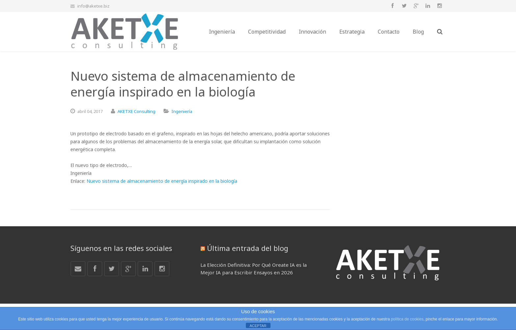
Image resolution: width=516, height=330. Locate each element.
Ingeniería (181, 111)
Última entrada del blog (247, 248)
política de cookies (407, 319)
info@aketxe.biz (93, 6)
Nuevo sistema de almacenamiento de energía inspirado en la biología (162, 181)
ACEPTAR (257, 326)
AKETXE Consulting (136, 111)
